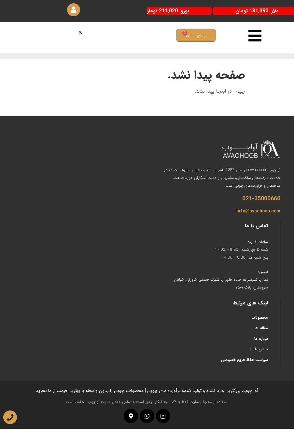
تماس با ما (259, 350)
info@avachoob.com (258, 212)
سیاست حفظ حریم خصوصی (244, 361)
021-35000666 (261, 200)
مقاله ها (261, 330)
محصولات (260, 319)
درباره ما (261, 340)
